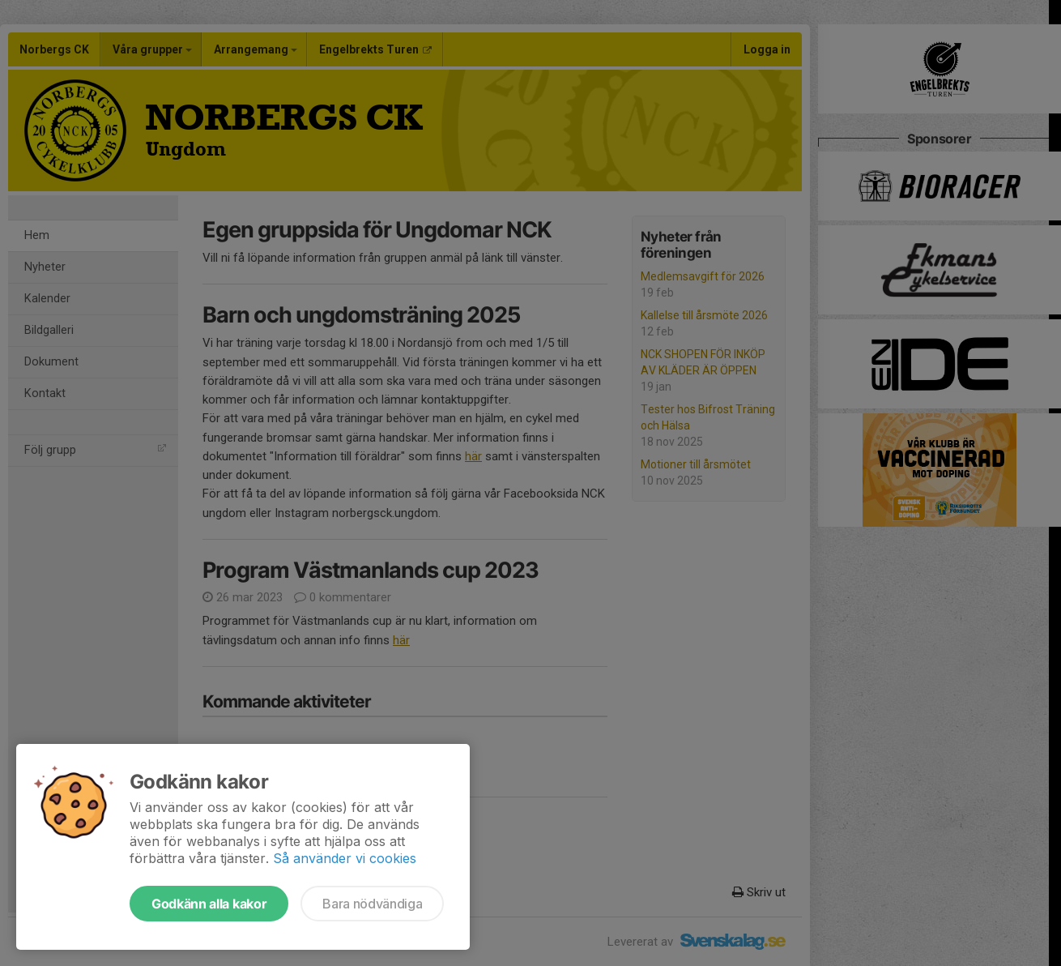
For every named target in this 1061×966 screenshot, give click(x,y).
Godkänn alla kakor (208, 903)
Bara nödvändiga (372, 903)
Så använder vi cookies (344, 858)
